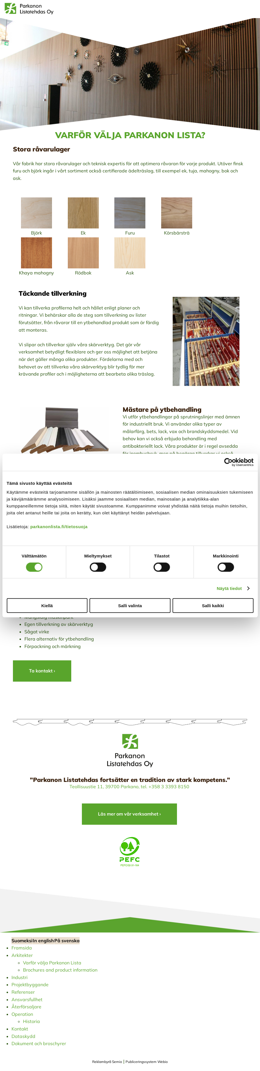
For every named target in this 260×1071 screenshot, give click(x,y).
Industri (19, 977)
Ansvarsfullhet (27, 999)
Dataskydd (23, 1036)
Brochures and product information (60, 970)
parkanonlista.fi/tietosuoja (58, 526)
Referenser (23, 992)
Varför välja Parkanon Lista (52, 963)
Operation (22, 1014)
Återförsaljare (26, 1007)
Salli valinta (130, 605)
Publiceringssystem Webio (147, 1062)
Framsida (21, 948)
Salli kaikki (213, 605)
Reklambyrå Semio (107, 1062)
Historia (31, 1021)
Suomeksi (21, 940)
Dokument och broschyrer (38, 1043)
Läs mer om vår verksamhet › (129, 814)
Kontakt (19, 1029)
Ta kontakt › (42, 671)
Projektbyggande (30, 984)
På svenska (67, 940)
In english (43, 940)
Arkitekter (22, 955)
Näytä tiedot (229, 588)
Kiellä (47, 605)
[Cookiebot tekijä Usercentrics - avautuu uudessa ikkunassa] (228, 462)
